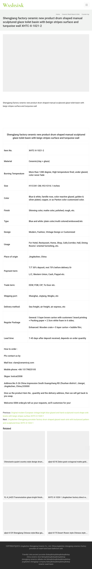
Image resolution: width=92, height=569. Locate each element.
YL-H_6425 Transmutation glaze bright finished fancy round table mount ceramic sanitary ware (24, 497)
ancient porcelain (39, 554)
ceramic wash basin (46, 564)
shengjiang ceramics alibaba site (34, 559)
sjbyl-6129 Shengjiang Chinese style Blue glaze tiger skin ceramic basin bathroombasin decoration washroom (24, 533)
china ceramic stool (34, 557)
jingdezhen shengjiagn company (34, 562)
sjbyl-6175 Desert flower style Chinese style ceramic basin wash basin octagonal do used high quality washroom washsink (68, 533)
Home (58, 14)
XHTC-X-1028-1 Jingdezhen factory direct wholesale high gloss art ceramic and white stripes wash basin (68, 497)
